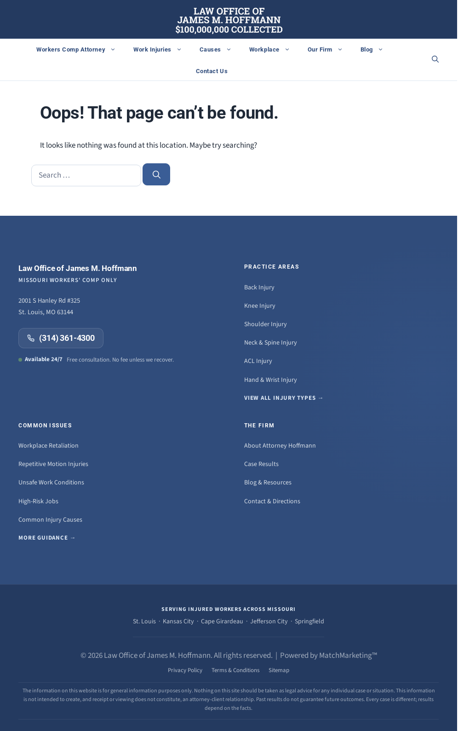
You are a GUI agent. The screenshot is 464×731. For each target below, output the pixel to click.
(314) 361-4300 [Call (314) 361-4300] (60, 338)
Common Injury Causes (50, 519)
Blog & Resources (268, 482)
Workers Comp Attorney (80, 49)
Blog (377, 49)
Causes (220, 49)
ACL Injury (258, 361)
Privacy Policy (185, 670)
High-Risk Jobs (38, 501)
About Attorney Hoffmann (280, 445)
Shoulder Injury (265, 324)
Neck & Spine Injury (270, 342)
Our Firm (330, 49)
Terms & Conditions (235, 670)
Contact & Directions (272, 501)
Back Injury (259, 287)
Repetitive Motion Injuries (53, 464)
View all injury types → (284, 398)
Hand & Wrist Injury (270, 380)
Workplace (274, 49)
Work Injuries (162, 49)
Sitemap (279, 670)
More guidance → (47, 538)
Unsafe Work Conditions (51, 482)
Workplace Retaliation (48, 445)
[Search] (156, 174)
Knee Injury (259, 306)
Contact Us (212, 71)
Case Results (261, 464)
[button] (435, 60)
